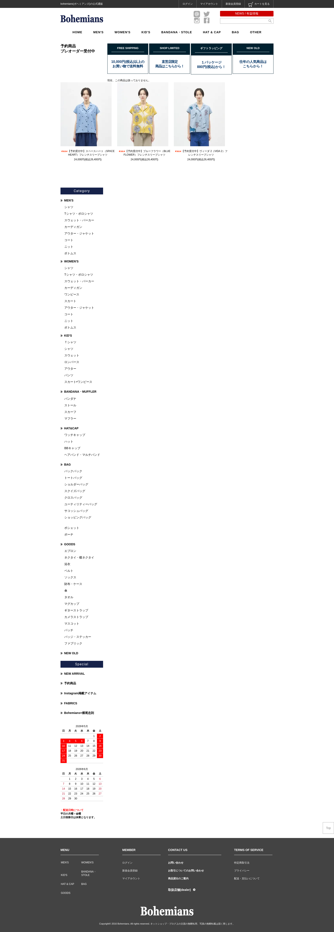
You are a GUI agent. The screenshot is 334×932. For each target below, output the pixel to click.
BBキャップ (72, 448)
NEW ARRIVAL (74, 673)
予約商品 (70, 683)
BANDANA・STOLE (176, 32)
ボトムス (70, 253)
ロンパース (71, 362)
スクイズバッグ (74, 491)
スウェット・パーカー (79, 220)
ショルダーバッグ (76, 484)
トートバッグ (73, 477)
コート (68, 240)
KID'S (145, 32)
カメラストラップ (76, 617)
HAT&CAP (71, 428)
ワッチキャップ (74, 435)
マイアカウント (209, 3)
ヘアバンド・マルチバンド (82, 454)
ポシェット (71, 528)
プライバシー (241, 870)
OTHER (256, 32)
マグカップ (71, 603)
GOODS (69, 544)
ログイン (188, 3)
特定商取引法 (241, 862)
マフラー (70, 418)
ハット (68, 441)
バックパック (73, 471)
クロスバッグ (73, 497)
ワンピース (71, 294)
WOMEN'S (123, 32)
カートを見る (259, 4)
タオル (68, 597)
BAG (235, 32)
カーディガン (73, 227)
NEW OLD (71, 653)
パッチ (68, 630)
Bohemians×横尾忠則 (79, 713)
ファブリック (73, 643)
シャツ (68, 207)
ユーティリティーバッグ (80, 504)
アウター (70, 368)
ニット (68, 246)
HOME (77, 32)
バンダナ (70, 398)
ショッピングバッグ (77, 517)
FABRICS (70, 703)
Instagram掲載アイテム (80, 693)
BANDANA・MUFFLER (80, 391)
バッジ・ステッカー (77, 636)
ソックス (70, 577)
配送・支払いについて (247, 878)
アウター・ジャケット (79, 233)
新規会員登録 (233, 3)
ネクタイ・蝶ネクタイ (79, 557)
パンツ (68, 375)
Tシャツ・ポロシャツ (78, 213)
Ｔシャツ (70, 342)
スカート (70, 301)
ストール (70, 405)
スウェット (71, 355)
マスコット (71, 623)
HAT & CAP (212, 32)
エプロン (70, 551)
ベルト (68, 570)
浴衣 (67, 564)
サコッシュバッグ (76, 510)
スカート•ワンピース (78, 382)
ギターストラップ (76, 610)
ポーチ (68, 534)
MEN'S (98, 32)
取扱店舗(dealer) (179, 889)
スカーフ (70, 412)
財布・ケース (73, 584)
